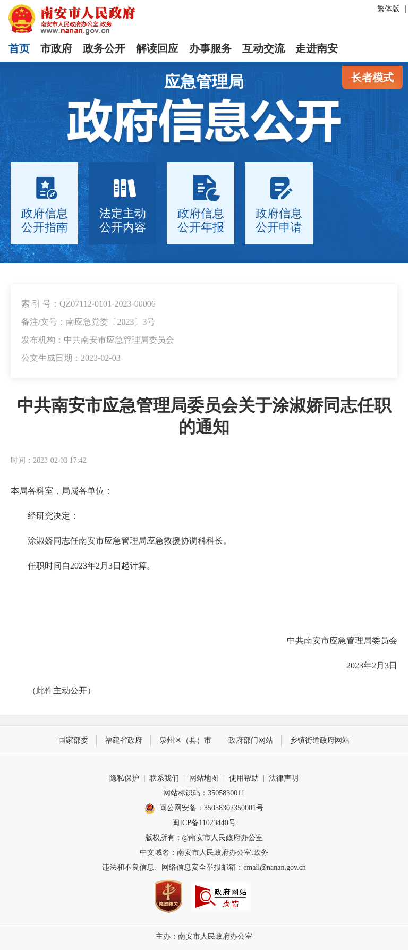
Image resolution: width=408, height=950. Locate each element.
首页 (19, 48)
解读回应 (157, 48)
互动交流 (263, 48)
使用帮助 (244, 778)
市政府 (56, 48)
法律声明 (284, 778)
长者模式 (372, 77)
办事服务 (210, 48)
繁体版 (388, 9)
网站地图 (204, 778)
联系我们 (164, 778)
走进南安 (316, 48)
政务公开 (104, 48)
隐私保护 (124, 778)
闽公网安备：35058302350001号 (204, 808)
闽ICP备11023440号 (203, 823)
